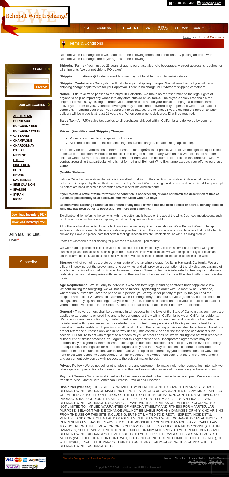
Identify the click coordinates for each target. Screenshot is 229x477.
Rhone (18, 175)
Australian (22, 116)
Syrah (18, 194)
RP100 (17, 199)
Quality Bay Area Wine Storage (206, 463)
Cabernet (21, 135)
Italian (18, 150)
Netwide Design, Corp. (104, 458)
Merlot (19, 155)
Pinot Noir (21, 165)
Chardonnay (23, 145)
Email (13, 240)
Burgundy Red (25, 126)
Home (187, 37)
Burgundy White (26, 131)
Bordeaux (21, 121)
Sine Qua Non (24, 184)
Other (18, 160)
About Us (180, 458)
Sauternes (22, 180)
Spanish (19, 189)
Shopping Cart (211, 3)
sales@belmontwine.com (118, 198)
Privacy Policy (197, 458)
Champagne (22, 140)
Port (17, 170)
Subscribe (28, 262)
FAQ (211, 458)
